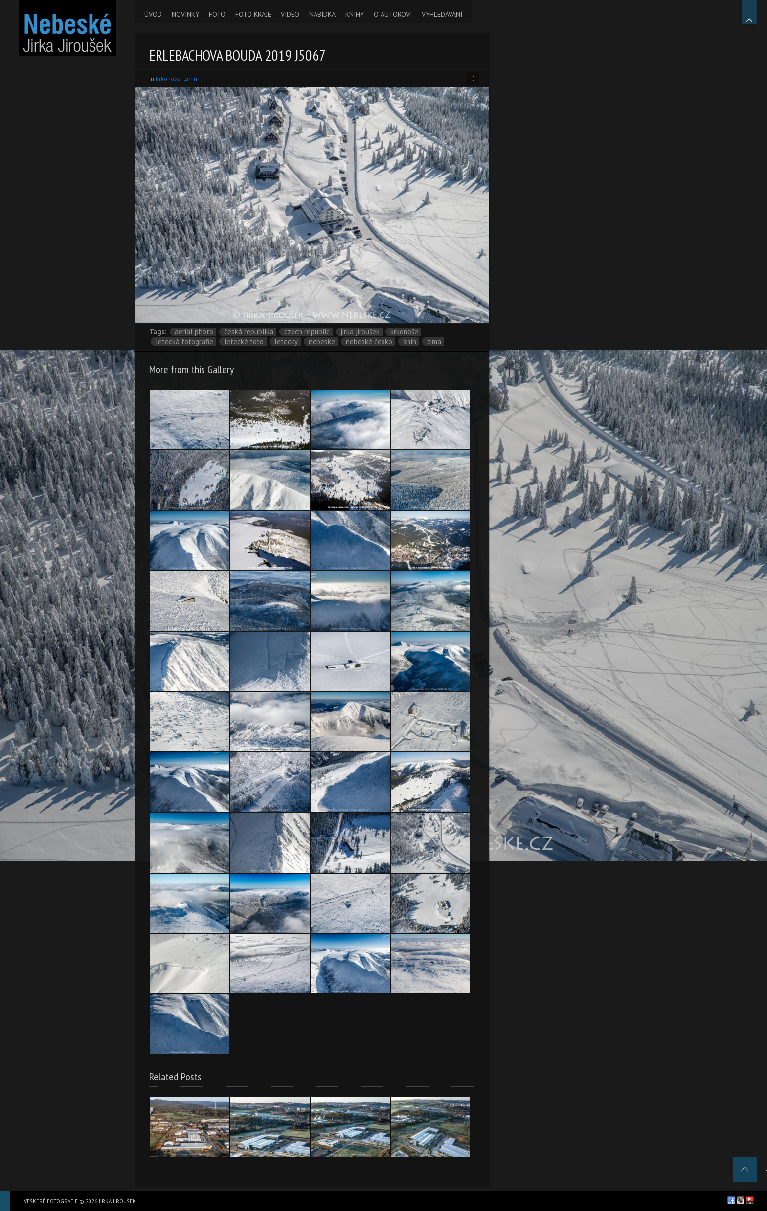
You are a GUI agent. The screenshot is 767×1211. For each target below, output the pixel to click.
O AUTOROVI (393, 14)
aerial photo (194, 332)
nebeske (322, 341)
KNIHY (354, 14)
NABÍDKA (322, 14)
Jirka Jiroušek (360, 332)
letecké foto (244, 341)
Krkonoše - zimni (177, 78)
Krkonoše (404, 332)
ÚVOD (153, 14)
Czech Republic (307, 332)
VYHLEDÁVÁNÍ (442, 14)
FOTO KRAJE (253, 14)
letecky (286, 341)
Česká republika (248, 332)
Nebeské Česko (369, 341)
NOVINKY (185, 14)
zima (434, 341)
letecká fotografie (184, 341)
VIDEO (290, 14)
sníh (409, 341)
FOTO (217, 14)
